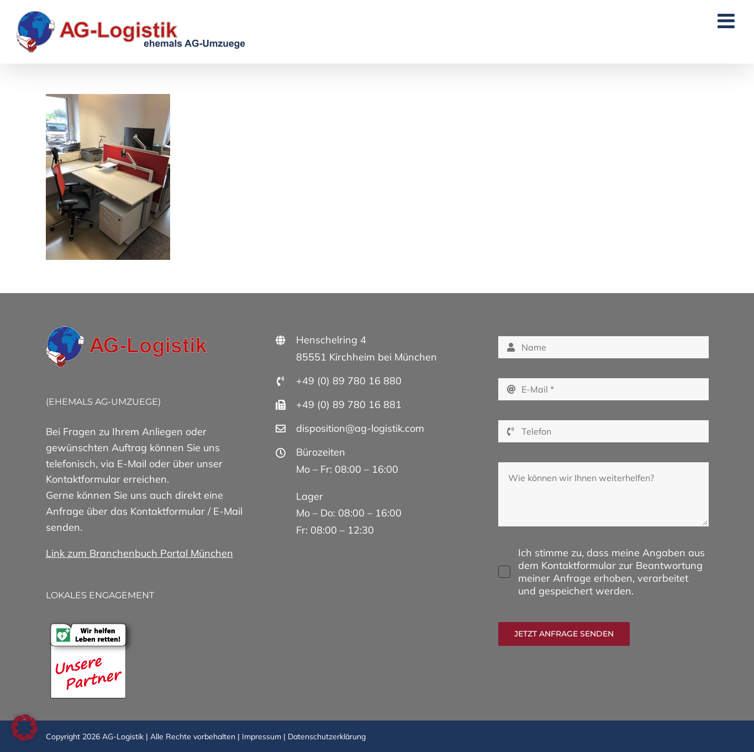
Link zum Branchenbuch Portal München (139, 553)
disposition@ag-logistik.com (360, 428)
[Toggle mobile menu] (727, 21)
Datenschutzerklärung (327, 736)
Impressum (261, 736)
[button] (24, 727)
